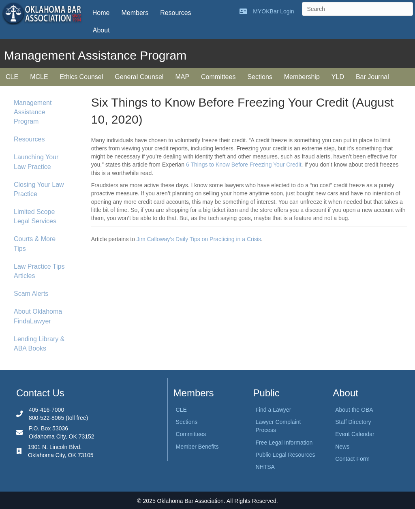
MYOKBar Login (273, 11)
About (101, 30)
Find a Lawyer (273, 409)
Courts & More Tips (35, 243)
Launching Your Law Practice (36, 162)
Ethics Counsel (81, 76)
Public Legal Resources (285, 454)
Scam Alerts (31, 293)
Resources (175, 12)
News (342, 446)
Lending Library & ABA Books (39, 344)
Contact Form (352, 459)
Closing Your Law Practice (39, 189)
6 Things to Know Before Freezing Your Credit (244, 164)
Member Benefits (197, 446)
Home (101, 12)
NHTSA (264, 467)
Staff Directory (353, 422)
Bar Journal (372, 76)
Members (134, 12)
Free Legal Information (283, 442)
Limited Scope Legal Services (35, 216)
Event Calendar (354, 434)
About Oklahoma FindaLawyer (38, 316)
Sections (259, 76)
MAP (182, 76)
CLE (12, 76)
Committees (218, 76)
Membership (302, 76)
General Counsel (139, 76)
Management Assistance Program (32, 112)
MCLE (39, 76)
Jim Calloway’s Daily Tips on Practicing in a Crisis (199, 239)
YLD (338, 76)
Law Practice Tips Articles (39, 271)
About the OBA (354, 409)
